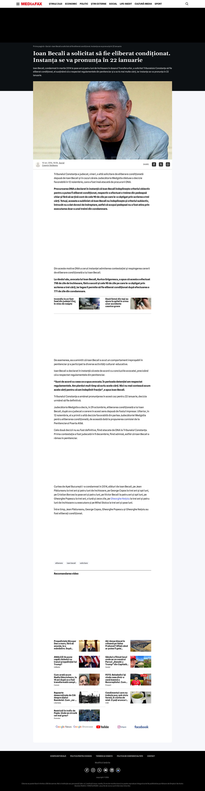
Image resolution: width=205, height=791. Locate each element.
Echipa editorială (58, 756)
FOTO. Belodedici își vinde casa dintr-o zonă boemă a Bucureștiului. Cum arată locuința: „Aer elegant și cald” (115, 678)
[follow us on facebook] (141, 727)
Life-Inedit (126, 4)
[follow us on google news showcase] (83, 727)
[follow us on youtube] (102, 727)
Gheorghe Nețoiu (120, 498)
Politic (84, 4)
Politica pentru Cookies (81, 756)
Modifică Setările (102, 763)
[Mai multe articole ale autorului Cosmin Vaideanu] (38, 164)
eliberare (59, 563)
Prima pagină (38, 46)
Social (113, 4)
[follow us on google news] (63, 727)
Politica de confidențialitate (130, 756)
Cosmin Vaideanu (50, 165)
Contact (151, 756)
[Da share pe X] (161, 164)
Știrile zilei (55, 4)
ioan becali (71, 563)
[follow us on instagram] (122, 727)
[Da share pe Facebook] (154, 164)
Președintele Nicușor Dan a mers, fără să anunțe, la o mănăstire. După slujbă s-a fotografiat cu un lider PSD (65, 645)
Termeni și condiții (104, 756)
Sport (158, 4)
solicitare (84, 563)
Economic (71, 4)
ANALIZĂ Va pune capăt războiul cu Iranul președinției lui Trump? (65, 661)
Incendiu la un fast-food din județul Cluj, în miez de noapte (65, 301)
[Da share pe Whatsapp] (168, 164)
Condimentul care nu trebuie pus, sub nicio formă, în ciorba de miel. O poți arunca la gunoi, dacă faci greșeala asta (116, 696)
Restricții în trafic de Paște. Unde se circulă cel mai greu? (65, 713)
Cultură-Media (143, 4)
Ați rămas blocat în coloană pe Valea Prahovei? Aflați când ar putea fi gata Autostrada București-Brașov (117, 645)
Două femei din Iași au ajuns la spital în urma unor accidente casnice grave (116, 302)
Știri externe (98, 4)
